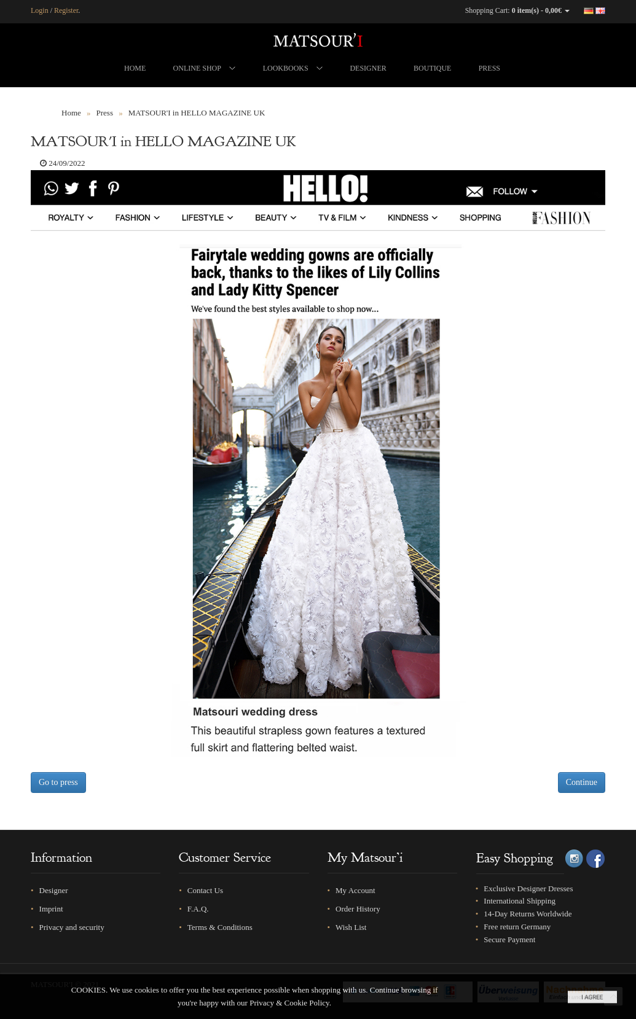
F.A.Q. (198, 908)
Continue (581, 782)
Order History (358, 908)
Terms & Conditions (220, 927)
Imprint (51, 908)
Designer (53, 890)
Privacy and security (71, 927)
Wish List (351, 927)
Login (40, 10)
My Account (355, 890)
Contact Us (205, 890)
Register (66, 10)
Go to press (58, 782)
